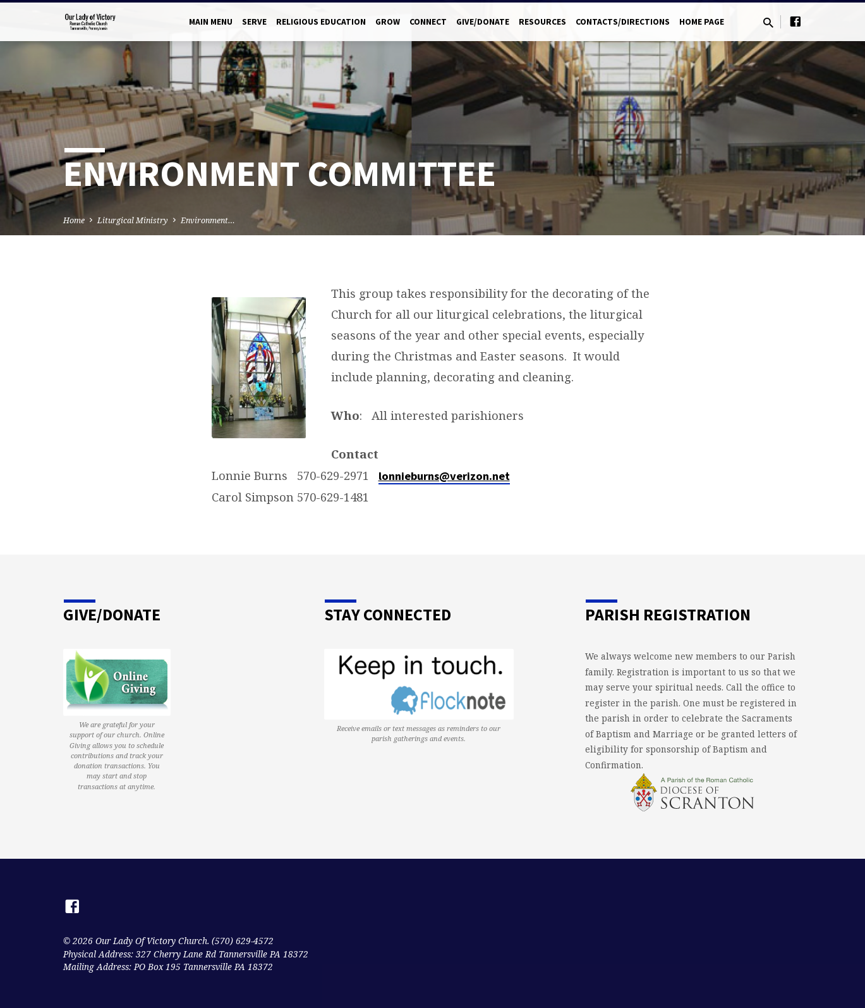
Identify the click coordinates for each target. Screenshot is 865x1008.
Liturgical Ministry (132, 220)
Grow (387, 21)
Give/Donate (482, 21)
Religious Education (321, 21)
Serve (254, 21)
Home (74, 220)
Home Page (701, 21)
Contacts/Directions (623, 21)
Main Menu (211, 21)
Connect (428, 21)
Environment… (208, 220)
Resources (542, 21)
